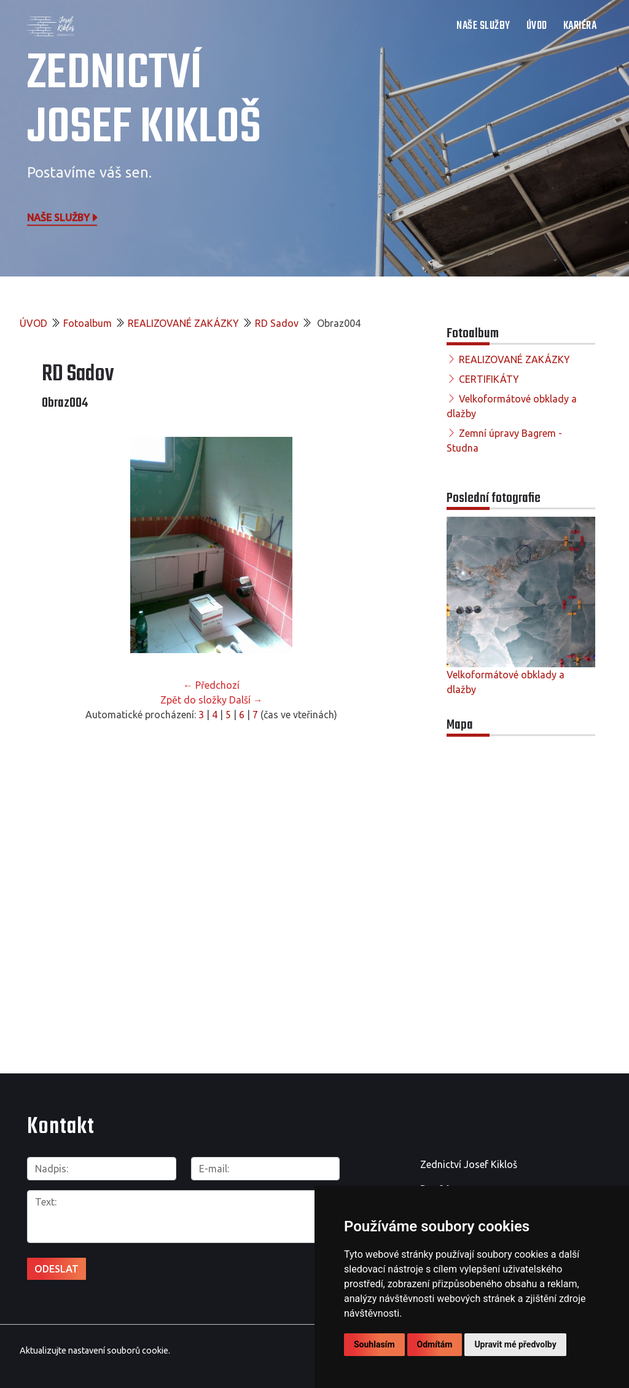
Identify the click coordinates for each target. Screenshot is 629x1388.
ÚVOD (536, 26)
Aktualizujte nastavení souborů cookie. (95, 1350)
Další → (246, 699)
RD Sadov (277, 323)
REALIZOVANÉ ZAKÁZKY (183, 323)
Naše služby (63, 216)
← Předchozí (211, 685)
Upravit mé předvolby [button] (515, 1344)
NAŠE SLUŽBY (483, 26)
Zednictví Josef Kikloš (144, 101)
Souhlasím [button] (374, 1344)
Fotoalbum (87, 323)
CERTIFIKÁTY (489, 379)
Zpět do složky (193, 699)
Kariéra (580, 26)
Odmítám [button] (435, 1344)
